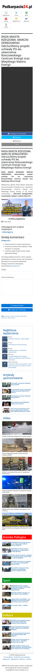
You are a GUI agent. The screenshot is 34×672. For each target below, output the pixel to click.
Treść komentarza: (7, 277)
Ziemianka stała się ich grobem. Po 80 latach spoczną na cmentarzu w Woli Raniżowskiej (17, 364)
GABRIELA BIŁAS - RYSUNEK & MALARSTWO (17, 350)
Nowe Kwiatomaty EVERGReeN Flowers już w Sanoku (20, 402)
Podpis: (3, 270)
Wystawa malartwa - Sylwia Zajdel (17, 338)
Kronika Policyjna (14, 537)
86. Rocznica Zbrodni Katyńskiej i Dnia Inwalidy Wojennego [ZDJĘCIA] (20, 634)
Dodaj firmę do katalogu (22, 657)
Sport (26, 14)
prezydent (17, 316)
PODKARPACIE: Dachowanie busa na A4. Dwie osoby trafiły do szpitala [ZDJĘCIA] (20, 544)
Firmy (16, 14)
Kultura (8, 615)
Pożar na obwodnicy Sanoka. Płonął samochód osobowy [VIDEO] (15, 454)
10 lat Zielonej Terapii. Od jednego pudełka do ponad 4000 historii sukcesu (21, 391)
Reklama (26, 20)
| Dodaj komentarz (17, 305)
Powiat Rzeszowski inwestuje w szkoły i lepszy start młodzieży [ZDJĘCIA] (20, 628)
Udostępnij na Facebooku (17, 134)
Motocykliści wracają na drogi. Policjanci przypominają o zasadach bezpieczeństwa (20, 569)
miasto (12, 316)
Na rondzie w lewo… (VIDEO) (19, 605)
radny (8, 318)
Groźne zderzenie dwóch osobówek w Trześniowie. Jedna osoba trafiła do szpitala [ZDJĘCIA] (21, 556)
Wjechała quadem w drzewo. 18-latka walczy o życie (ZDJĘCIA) (20, 593)
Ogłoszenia (6, 14)
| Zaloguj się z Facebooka (17, 310)
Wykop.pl (17, 141)
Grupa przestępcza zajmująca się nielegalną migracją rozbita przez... (16, 491)
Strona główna (8, 657)
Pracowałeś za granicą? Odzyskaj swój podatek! (20, 383)
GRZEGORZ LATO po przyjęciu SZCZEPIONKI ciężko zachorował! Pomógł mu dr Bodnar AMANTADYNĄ (20, 588)
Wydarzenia (16, 20)
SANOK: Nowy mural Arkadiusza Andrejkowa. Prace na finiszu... (16, 510)
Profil (6, 26)
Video (7, 418)
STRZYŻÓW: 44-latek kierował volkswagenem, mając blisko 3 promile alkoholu (20, 550)
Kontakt (28, 659)
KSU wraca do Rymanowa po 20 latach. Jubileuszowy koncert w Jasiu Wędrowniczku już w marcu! (21, 410)
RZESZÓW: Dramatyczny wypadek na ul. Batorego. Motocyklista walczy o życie (21, 563)
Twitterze (17, 137)
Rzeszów (13, 318)
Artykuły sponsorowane (13, 376)
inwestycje (7, 316)
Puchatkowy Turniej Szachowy (17, 343)
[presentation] (14, 299)
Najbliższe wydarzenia (10, 331)
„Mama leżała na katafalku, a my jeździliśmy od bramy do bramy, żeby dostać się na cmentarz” (20, 600)
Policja (6, 20)
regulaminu (16, 266)
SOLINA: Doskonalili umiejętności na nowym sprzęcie (16, 436)
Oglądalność (15, 659)
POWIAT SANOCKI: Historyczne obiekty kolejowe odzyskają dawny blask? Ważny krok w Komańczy (21, 647)
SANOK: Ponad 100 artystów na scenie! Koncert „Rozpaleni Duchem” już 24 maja (20, 641)
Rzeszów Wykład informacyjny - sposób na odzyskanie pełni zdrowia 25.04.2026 (17, 357)
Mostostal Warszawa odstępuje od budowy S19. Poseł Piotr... (16, 528)
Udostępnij (7, 231)
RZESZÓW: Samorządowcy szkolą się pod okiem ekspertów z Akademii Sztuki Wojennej (20, 622)
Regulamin (6, 659)
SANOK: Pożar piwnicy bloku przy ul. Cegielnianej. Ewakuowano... (15, 472)
